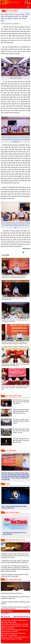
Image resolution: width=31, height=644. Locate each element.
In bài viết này (23, 252)
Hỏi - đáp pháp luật (13, 579)
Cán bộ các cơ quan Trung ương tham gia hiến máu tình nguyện (21, 421)
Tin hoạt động (12, 11)
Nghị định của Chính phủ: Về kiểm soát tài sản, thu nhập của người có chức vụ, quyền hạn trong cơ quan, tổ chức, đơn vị (15, 555)
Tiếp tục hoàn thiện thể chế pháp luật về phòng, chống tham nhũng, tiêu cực (21, 411)
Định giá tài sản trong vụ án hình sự (12, 593)
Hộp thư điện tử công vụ (22, 616)
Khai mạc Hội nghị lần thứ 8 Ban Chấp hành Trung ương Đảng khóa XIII (21, 440)
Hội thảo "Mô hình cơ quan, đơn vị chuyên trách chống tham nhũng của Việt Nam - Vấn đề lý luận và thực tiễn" (15, 387)
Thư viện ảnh (10, 450)
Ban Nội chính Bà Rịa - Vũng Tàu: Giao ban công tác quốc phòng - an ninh (21, 430)
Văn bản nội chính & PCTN (15, 540)
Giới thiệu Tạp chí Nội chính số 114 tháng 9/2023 (14, 533)
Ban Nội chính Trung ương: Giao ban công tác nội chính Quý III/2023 (21, 401)
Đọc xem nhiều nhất (13, 396)
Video (7, 484)
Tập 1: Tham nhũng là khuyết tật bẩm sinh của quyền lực (14, 507)
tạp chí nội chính (12, 512)
